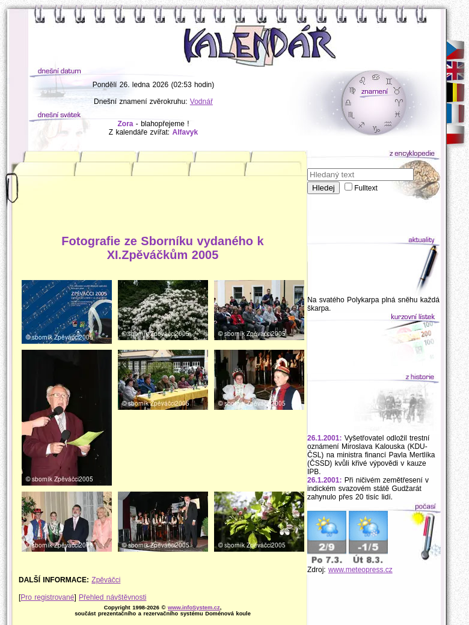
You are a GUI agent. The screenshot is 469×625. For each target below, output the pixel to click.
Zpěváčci (105, 580)
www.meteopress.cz (360, 570)
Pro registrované (47, 597)
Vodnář (201, 101)
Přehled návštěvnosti (112, 597)
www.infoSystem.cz (194, 608)
